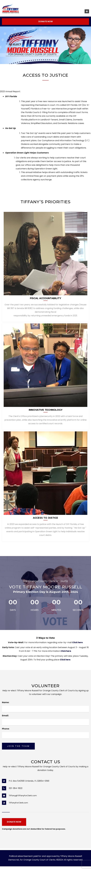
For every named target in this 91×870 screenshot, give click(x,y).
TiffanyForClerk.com (18, 802)
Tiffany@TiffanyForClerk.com (23, 795)
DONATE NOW (45, 21)
